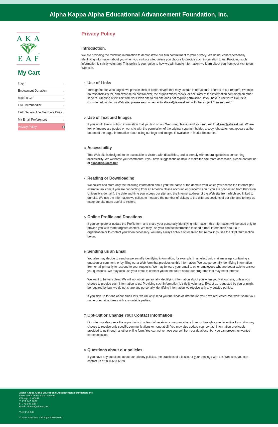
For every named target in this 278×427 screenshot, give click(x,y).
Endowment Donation (32, 90)
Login (21, 83)
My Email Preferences (32, 119)
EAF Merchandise (30, 105)
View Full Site (26, 412)
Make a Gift (25, 98)
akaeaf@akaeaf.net (177, 102)
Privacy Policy (27, 127)
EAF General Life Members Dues (40, 112)
